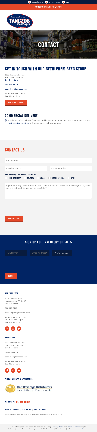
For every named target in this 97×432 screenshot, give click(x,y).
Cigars (42, 178)
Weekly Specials (58, 178)
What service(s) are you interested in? (20, 174)
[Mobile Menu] (90, 21)
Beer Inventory (15, 178)
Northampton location (18, 123)
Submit (11, 276)
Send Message (13, 218)
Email (68, 2)
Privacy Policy (58, 427)
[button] (48, 7)
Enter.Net (85, 429)
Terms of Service (74, 427)
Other (73, 178)
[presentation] (24, 211)
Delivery (30, 178)
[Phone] (71, 168)
